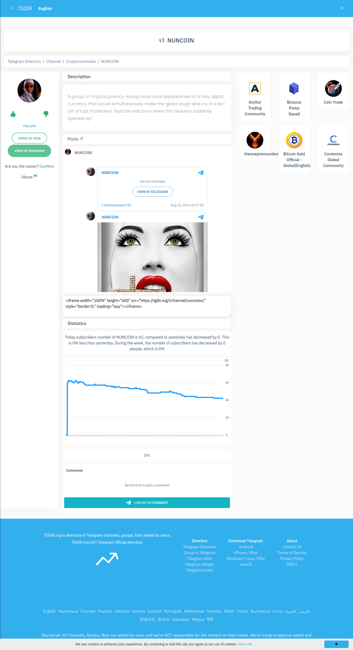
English (49, 611)
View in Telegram (29, 151)
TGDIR (25, 8)
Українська (68, 611)
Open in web (29, 138)
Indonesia (180, 619)
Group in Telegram (200, 552)
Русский (87, 611)
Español (155, 611)
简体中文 (147, 619)
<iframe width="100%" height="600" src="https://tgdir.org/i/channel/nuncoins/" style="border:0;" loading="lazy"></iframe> (147, 306)
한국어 (163, 619)
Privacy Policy (292, 558)
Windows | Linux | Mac (246, 558)
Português (173, 611)
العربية (290, 611)
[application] (147, 400)
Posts (74, 139)
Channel (53, 61)
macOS (245, 564)
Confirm (46, 166)
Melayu (198, 619)
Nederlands (194, 611)
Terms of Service (292, 552)
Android (246, 546)
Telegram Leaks (199, 570)
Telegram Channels (199, 546)
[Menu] (226, 360)
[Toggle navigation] (342, 8)
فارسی (304, 611)
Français (105, 611)
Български (260, 611)
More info (245, 644)
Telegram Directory (24, 61)
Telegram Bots (199, 558)
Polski (229, 611)
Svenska (214, 611)
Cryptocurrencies (81, 61)
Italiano (138, 611)
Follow (29, 126)
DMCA (292, 564)
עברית (278, 611)
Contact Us (291, 546)
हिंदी (210, 619)
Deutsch (122, 611)
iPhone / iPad (245, 552)
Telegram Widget (199, 564)
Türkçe (242, 611)
